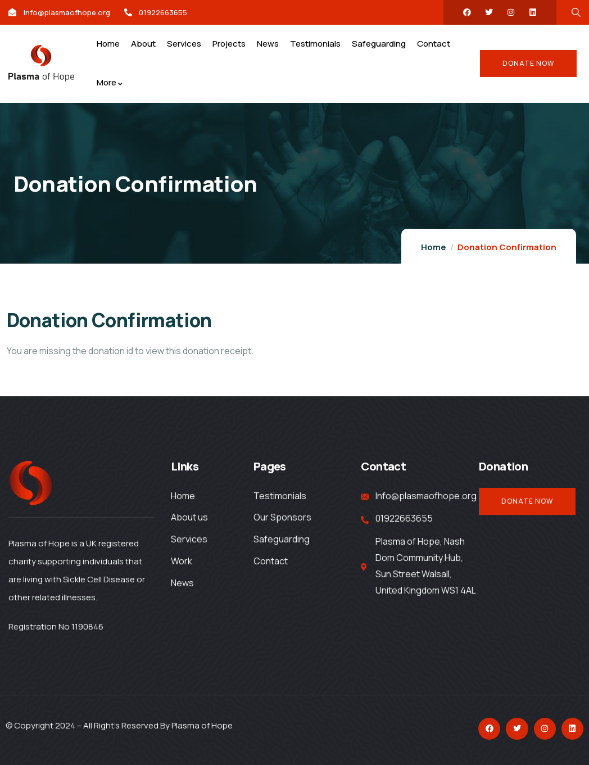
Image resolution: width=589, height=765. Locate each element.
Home (433, 247)
